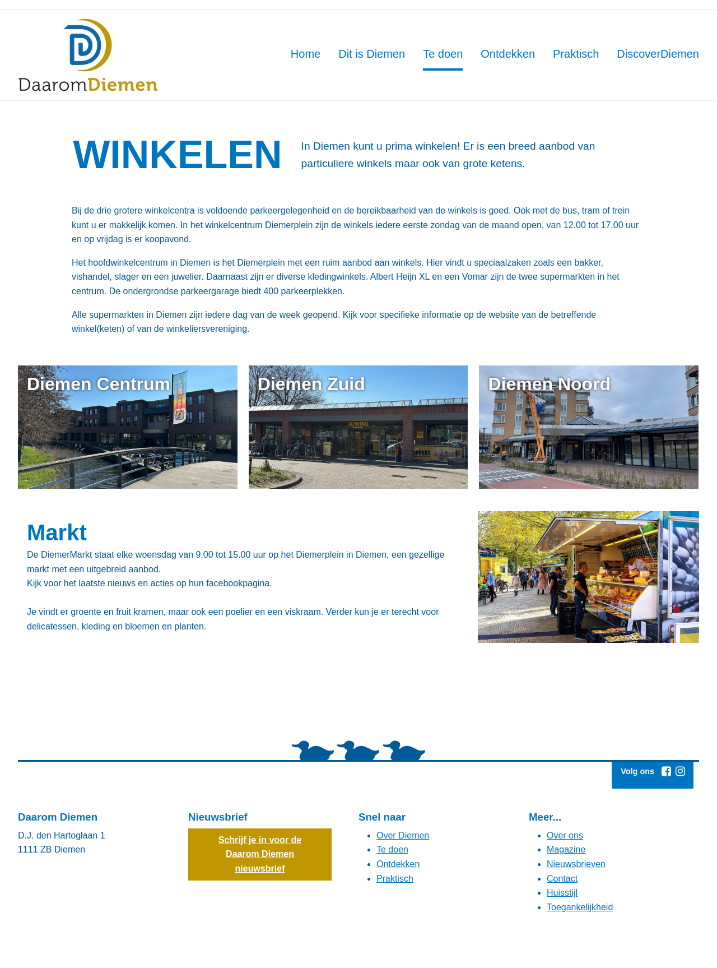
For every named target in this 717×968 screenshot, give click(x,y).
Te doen (392, 849)
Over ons (565, 835)
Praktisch (394, 878)
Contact (562, 878)
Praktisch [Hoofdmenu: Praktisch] (576, 54)
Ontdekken (398, 864)
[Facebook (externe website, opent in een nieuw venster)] (666, 771)
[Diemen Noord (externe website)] (589, 427)
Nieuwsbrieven (576, 864)
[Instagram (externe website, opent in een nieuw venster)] (680, 771)
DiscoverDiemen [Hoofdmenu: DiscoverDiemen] (658, 54)
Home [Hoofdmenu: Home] (305, 54)
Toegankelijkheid (580, 907)
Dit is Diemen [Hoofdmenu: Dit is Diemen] (371, 54)
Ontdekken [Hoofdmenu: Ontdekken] (508, 54)
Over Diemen (402, 835)
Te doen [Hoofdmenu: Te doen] (443, 54)
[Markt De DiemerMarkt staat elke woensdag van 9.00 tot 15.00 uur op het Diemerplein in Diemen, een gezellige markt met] (242, 577)
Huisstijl (562, 892)
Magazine (566, 849)
